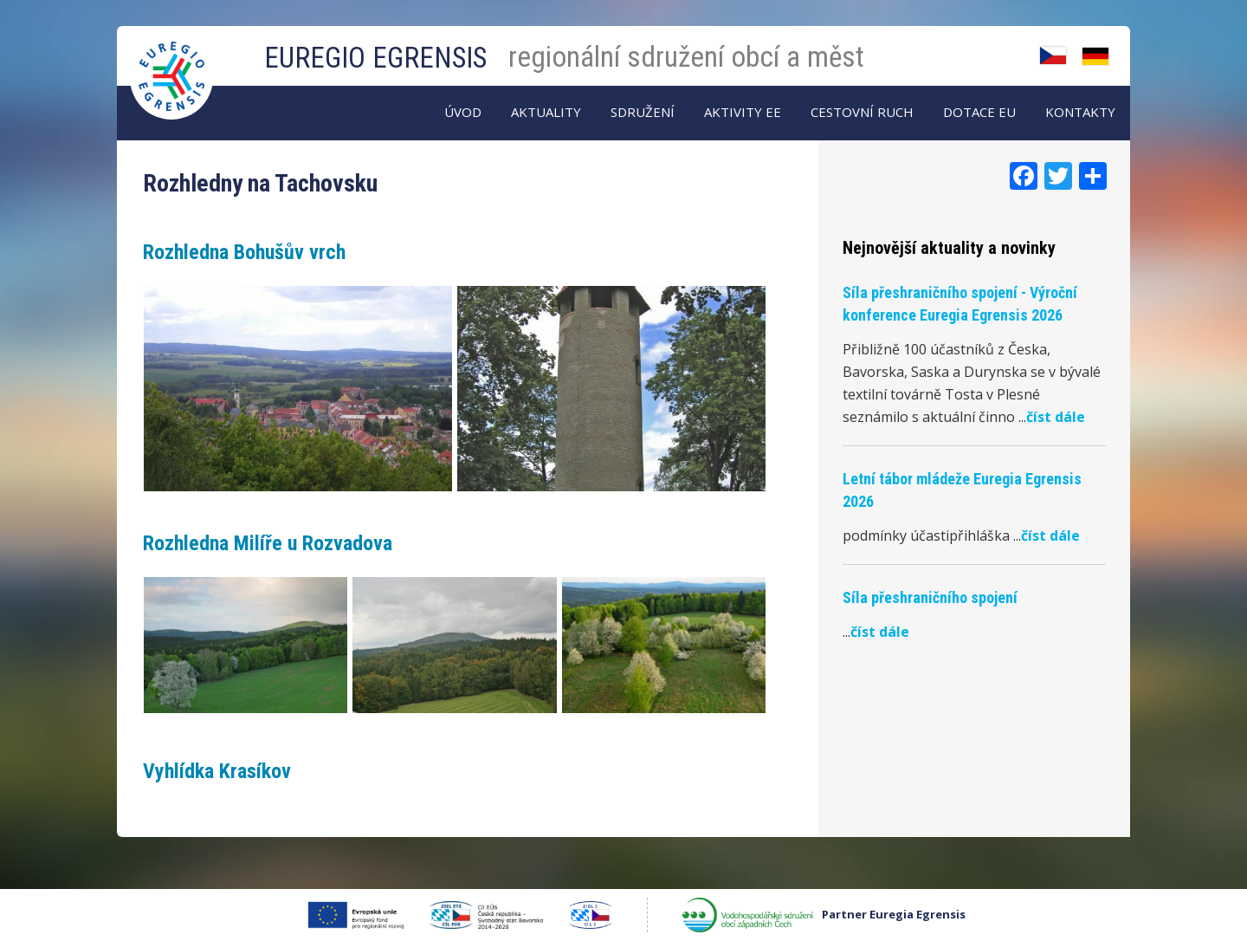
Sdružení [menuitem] (643, 111)
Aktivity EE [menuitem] (742, 111)
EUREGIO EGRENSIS (375, 58)
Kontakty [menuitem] (1080, 111)
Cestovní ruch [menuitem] (862, 111)
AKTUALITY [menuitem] (546, 111)
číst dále (1055, 416)
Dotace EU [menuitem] (979, 111)
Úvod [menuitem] (462, 111)
